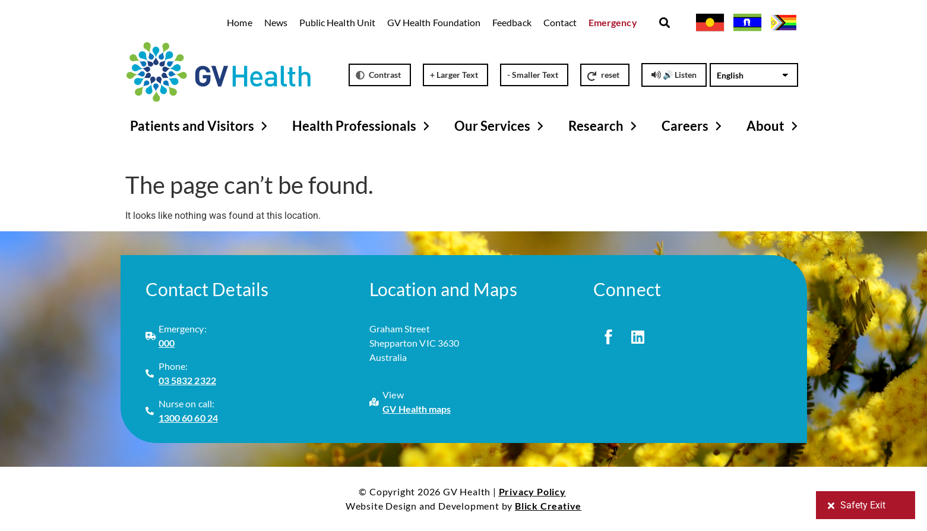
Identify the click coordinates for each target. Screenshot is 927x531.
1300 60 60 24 (188, 417)
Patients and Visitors (200, 126)
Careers (693, 126)
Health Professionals (362, 126)
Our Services (500, 126)
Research (604, 126)
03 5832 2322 (187, 380)
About (773, 126)
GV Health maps (416, 408)
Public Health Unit (337, 22)
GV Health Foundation (433, 22)
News (275, 22)
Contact (560, 22)
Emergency (613, 22)
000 (167, 342)
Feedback (511, 22)
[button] (665, 23)
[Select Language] (754, 75)
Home (239, 22)
